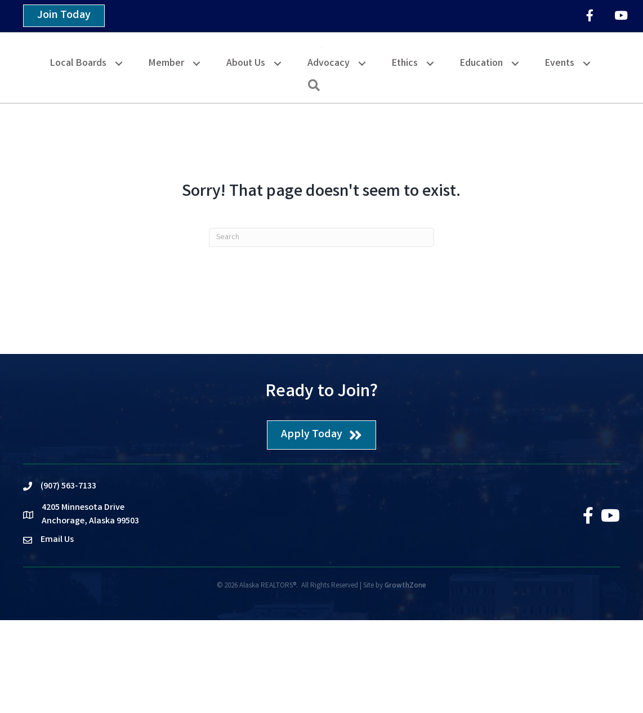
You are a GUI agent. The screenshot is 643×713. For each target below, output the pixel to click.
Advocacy (328, 157)
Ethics (405, 157)
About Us (245, 157)
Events (559, 157)
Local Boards (78, 157)
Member (166, 157)
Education (481, 157)
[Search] (321, 330)
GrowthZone (405, 679)
